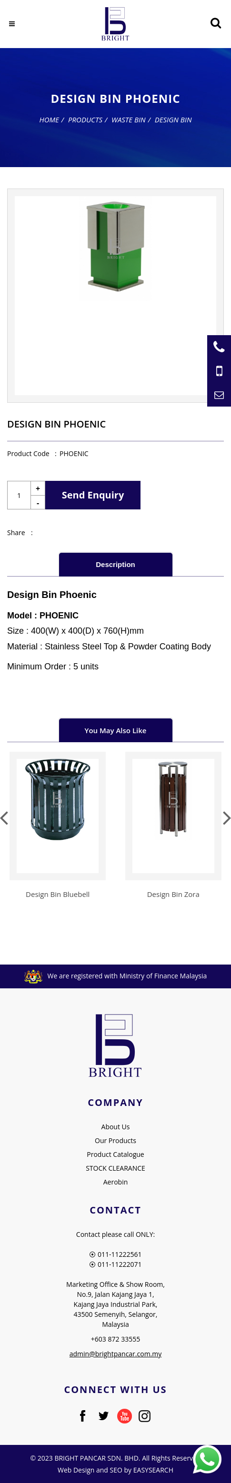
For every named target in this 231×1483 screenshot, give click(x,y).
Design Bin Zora (173, 894)
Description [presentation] (115, 564)
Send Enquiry (93, 494)
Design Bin (173, 119)
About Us (115, 1126)
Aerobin (115, 1181)
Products (85, 119)
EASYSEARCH (153, 1469)
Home (49, 119)
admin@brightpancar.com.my (116, 1353)
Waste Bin (128, 119)
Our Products (115, 1140)
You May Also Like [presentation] (116, 730)
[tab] (116, 564)
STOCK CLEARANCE (115, 1168)
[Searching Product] (215, 23)
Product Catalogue (115, 1154)
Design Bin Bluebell (58, 894)
